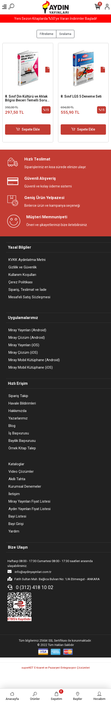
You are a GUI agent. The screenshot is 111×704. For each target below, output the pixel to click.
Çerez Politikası (20, 282)
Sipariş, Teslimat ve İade (27, 289)
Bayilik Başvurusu (22, 440)
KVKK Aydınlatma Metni (27, 260)
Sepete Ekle (28, 129)
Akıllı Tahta (16, 479)
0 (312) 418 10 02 (30, 587)
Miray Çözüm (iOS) (23, 352)
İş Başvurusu (18, 433)
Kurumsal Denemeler (24, 486)
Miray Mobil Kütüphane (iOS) (30, 367)
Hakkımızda (17, 411)
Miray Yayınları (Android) (27, 330)
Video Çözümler (21, 471)
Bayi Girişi (16, 524)
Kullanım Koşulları (22, 274)
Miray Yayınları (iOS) (23, 345)
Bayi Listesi (17, 516)
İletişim (14, 494)
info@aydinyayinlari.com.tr (29, 571)
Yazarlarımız (18, 418)
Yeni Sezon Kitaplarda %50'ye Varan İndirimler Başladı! (55, 18)
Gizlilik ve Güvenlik (22, 267)
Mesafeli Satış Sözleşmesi (29, 297)
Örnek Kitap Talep (22, 448)
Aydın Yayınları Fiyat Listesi (29, 509)
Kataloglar (16, 464)
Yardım (13, 531)
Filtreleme (46, 34)
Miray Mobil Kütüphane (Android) (34, 360)
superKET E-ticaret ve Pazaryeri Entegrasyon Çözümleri (55, 667)
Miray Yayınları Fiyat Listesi (29, 501)
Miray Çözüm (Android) (26, 337)
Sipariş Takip (18, 396)
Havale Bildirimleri (22, 403)
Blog (11, 426)
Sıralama (65, 34)
